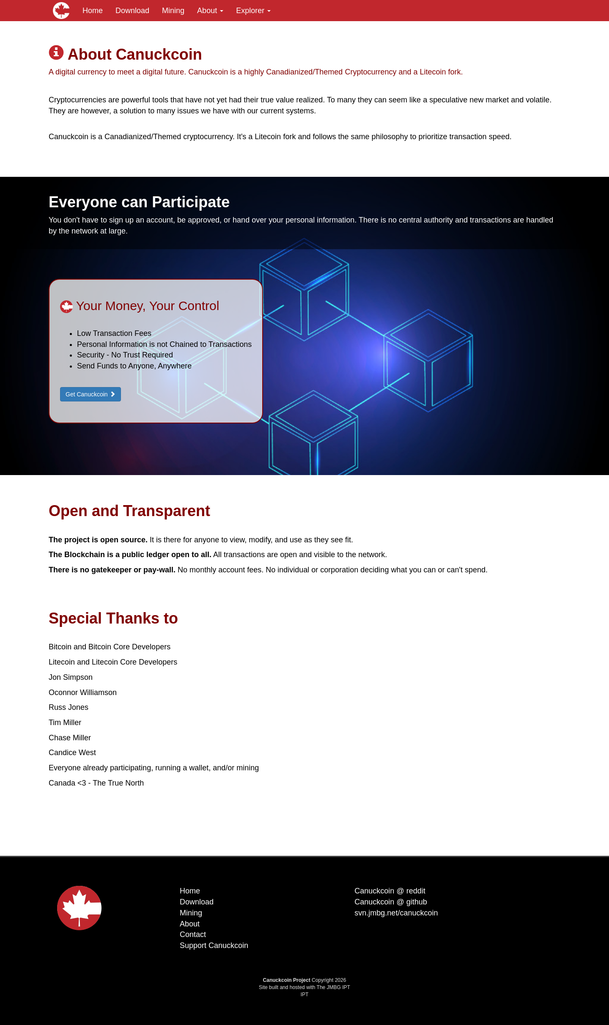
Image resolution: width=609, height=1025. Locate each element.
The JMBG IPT (333, 987)
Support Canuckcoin (214, 945)
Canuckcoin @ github (390, 902)
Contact (193, 934)
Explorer (253, 10)
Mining (173, 10)
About (210, 10)
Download (132, 10)
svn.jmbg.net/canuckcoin (396, 913)
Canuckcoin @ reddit (389, 891)
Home (92, 10)
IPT (305, 995)
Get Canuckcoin (90, 394)
